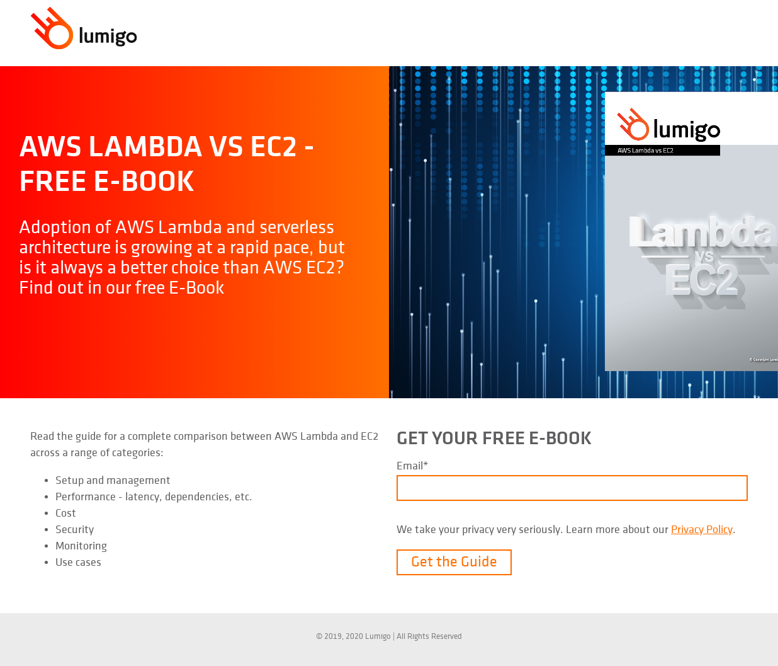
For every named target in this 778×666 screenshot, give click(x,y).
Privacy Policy (702, 530)
